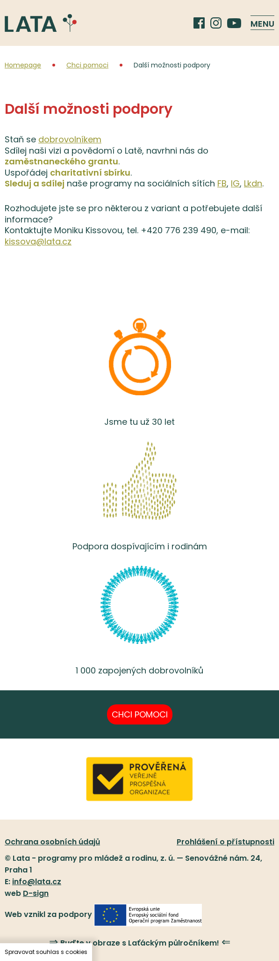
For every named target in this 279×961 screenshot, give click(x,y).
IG (235, 183)
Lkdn (253, 183)
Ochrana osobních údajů (52, 841)
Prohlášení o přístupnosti (225, 841)
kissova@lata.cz (38, 241)
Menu (262, 24)
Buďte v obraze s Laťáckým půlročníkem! (139, 942)
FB (222, 183)
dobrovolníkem (69, 139)
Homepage (23, 65)
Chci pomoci (87, 65)
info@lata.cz (36, 881)
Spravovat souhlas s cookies (46, 952)
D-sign (36, 893)
